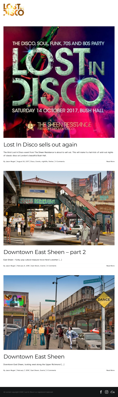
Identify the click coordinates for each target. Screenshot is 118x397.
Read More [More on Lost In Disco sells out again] (110, 161)
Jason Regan (10, 161)
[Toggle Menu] (112, 9)
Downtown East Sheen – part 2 (44, 252)
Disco (33, 161)
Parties (51, 161)
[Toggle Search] (104, 9)
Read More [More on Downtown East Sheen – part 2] (110, 266)
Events (38, 161)
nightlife (45, 161)
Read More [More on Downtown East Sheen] (110, 370)
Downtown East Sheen (33, 356)
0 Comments (60, 161)
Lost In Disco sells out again (40, 144)
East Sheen (35, 266)
